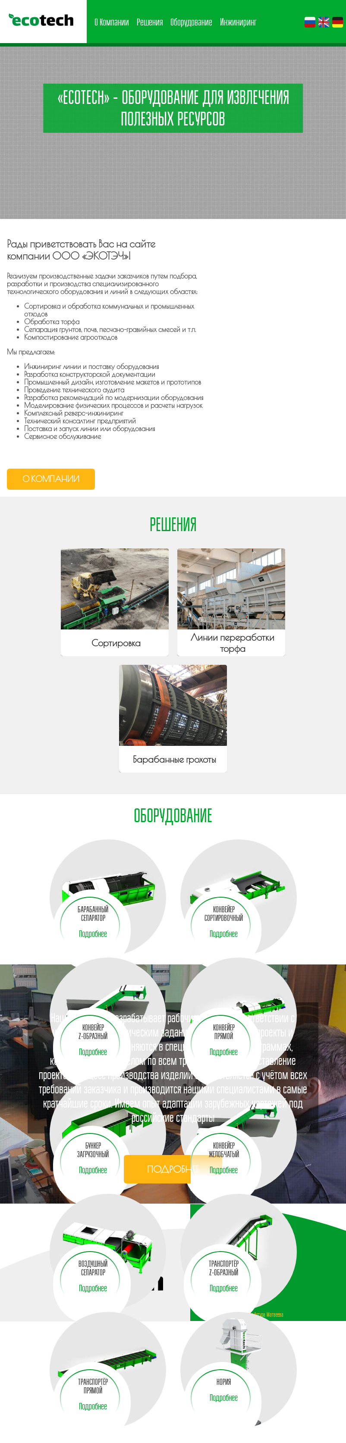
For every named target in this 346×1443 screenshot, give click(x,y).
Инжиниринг (238, 22)
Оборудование (191, 22)
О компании (50, 479)
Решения (150, 22)
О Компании (111, 22)
